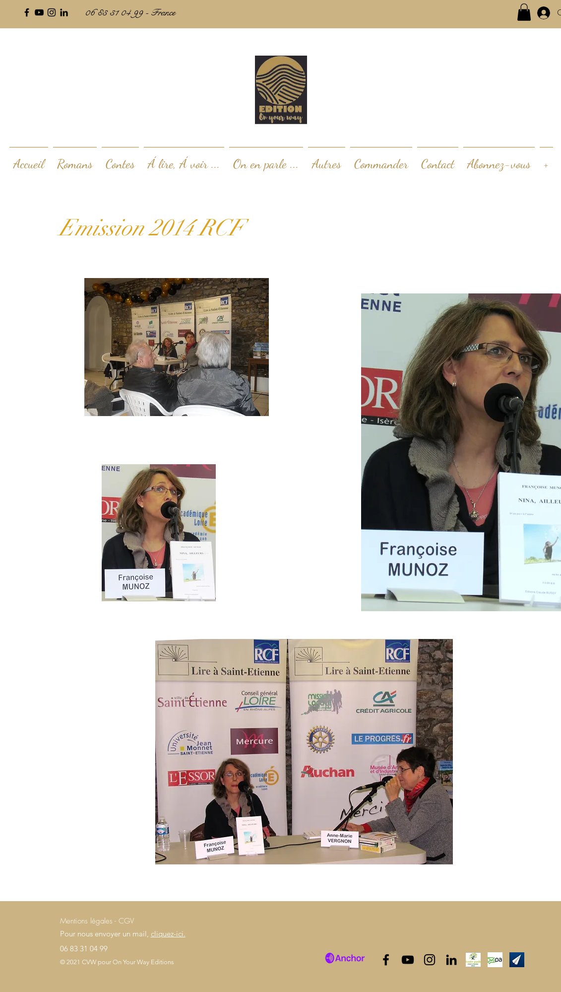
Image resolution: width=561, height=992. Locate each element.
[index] (495, 959)
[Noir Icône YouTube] (39, 12)
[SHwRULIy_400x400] (516, 959)
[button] (524, 12)
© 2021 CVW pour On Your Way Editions (117, 962)
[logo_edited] (473, 959)
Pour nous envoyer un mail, (123, 933)
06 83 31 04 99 (84, 948)
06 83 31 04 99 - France (130, 12)
